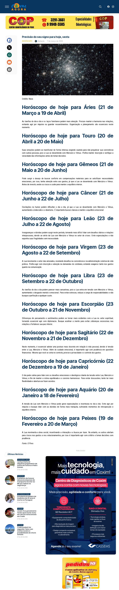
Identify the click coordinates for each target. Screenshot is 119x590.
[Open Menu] (7, 7)
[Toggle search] (100, 7)
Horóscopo (27, 41)
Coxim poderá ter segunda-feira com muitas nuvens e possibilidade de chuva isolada (26, 530)
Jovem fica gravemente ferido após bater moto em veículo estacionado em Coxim (26, 513)
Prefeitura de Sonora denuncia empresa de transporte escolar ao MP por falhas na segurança (26, 481)
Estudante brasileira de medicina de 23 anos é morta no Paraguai (26, 498)
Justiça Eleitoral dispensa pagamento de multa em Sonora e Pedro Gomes (27, 464)
